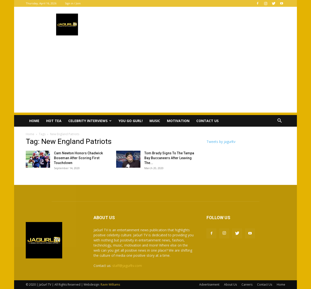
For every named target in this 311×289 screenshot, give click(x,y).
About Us (230, 284)
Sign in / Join (73, 3)
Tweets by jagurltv (221, 141)
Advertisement (209, 284)
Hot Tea (53, 120)
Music (154, 120)
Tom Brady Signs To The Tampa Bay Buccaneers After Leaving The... (169, 158)
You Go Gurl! (131, 120)
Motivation (178, 120)
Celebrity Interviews (90, 120)
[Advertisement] (155, 79)
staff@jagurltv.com (127, 265)
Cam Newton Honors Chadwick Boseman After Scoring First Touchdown (78, 158)
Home (34, 120)
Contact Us (207, 120)
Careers (247, 284)
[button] (279, 121)
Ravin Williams (111, 284)
